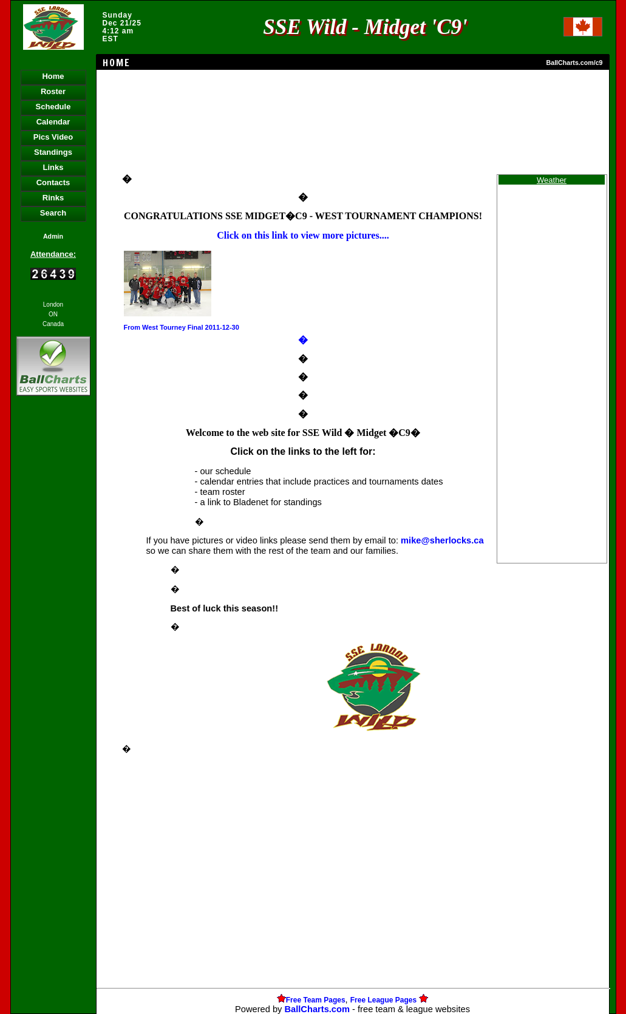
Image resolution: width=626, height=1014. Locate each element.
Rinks (53, 197)
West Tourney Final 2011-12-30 (190, 327)
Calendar (53, 121)
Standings (53, 152)
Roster (53, 91)
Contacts (53, 182)
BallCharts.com (317, 1009)
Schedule (53, 106)
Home (53, 76)
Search (53, 212)
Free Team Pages (315, 1000)
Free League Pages (383, 1000)
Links (53, 167)
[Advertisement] (53, 608)
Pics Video (53, 136)
